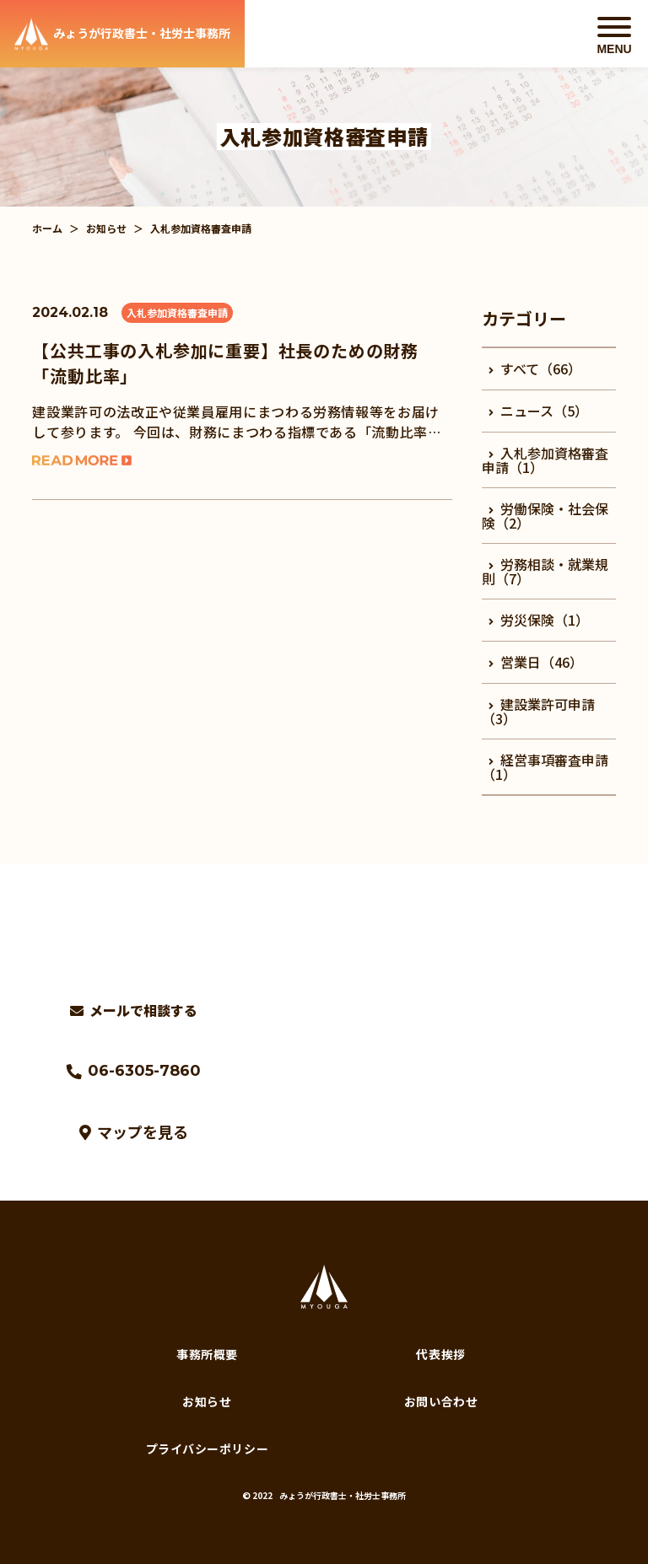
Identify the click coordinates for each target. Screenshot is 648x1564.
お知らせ (106, 228)
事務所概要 (207, 1354)
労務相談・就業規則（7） (545, 571)
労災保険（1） (539, 620)
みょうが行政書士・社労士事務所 (342, 1495)
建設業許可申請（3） (538, 711)
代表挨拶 (440, 1354)
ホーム (47, 228)
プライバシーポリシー (207, 1448)
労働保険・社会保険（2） (545, 515)
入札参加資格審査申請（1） (545, 460)
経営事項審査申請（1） (545, 767)
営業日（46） (536, 662)
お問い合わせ (441, 1401)
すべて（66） (535, 368)
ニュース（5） (538, 410)
